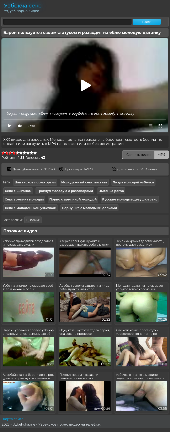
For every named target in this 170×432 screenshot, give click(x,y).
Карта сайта (13, 419)
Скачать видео (145, 155)
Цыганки (33, 220)
